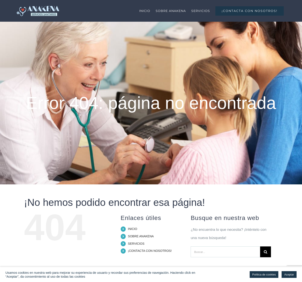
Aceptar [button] (289, 274)
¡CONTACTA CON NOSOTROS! (150, 250)
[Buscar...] (225, 251)
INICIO (132, 229)
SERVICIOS (136, 243)
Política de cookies (264, 274)
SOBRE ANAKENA (141, 236)
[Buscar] (265, 251)
